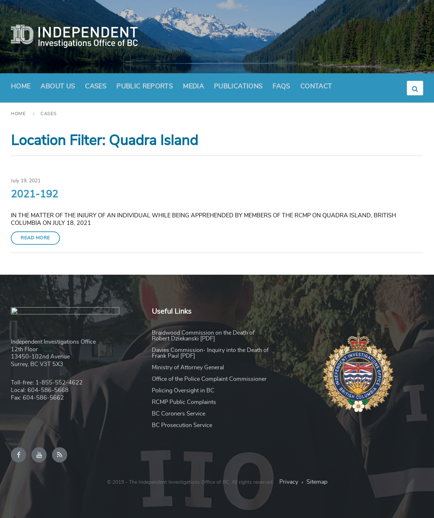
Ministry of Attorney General (188, 367)
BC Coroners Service (178, 414)
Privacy (288, 482)
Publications (238, 86)
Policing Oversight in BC (183, 390)
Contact (316, 86)
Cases (95, 86)
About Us (57, 88)
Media (193, 86)
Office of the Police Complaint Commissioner (209, 379)
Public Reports (144, 86)
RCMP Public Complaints (184, 402)
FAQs (281, 86)
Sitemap (316, 482)
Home (20, 86)
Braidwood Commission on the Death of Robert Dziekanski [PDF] (203, 335)
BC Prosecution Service (182, 425)
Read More (35, 238)
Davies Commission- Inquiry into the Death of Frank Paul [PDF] (210, 353)
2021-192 (34, 195)
